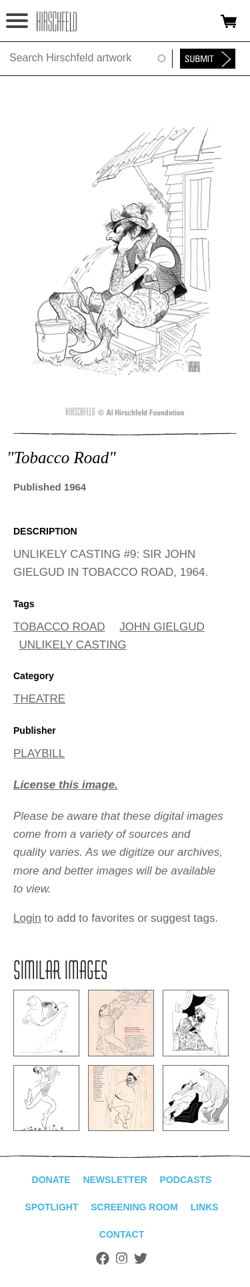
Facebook (102, 1258)
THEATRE (39, 698)
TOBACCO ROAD (59, 627)
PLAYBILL (39, 753)
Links (205, 1207)
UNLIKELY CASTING (73, 645)
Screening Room (134, 1207)
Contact (121, 1234)
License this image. (65, 784)
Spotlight (51, 1207)
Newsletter (115, 1179)
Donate (51, 1179)
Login (27, 918)
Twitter (140, 1258)
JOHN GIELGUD (162, 627)
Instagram (121, 1258)
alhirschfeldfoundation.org (57, 21)
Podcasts (186, 1179)
